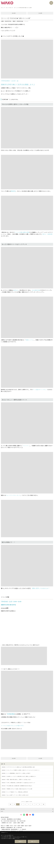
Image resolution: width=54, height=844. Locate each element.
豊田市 (11, 825)
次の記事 (40, 13)
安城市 (15, 825)
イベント (26, 21)
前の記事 (13, 13)
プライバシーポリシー (17, 836)
